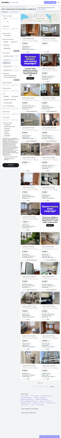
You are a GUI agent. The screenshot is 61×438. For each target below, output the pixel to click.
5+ (7, 21)
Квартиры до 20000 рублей (27, 399)
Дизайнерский (7, 48)
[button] (40, 408)
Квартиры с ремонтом (26, 403)
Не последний (14, 96)
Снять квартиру (16, 6)
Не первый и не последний (10, 99)
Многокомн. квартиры (51, 403)
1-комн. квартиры (25, 404)
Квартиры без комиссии (26, 397)
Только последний (8, 102)
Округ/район (11, 60)
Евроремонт (6, 45)
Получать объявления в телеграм (49, 436)
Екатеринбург (9, 6)
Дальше (52, 386)
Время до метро (11, 70)
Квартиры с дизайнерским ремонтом (29, 401)
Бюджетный (14, 41)
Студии (32, 404)
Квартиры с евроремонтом (46, 401)
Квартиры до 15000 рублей (40, 397)
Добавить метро (11, 66)
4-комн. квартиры (25, 395)
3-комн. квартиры (40, 404)
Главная (3, 6)
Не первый (6, 96)
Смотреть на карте (40, 18)
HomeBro (5, 2)
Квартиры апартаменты (46, 395)
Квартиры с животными (38, 403)
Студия (5, 18)
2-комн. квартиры (35, 395)
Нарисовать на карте (11, 56)
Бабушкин (6, 41)
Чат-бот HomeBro (50, 2)
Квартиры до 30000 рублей (41, 399)
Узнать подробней (41, 9)
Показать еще (40, 382)
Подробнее (30, 78)
